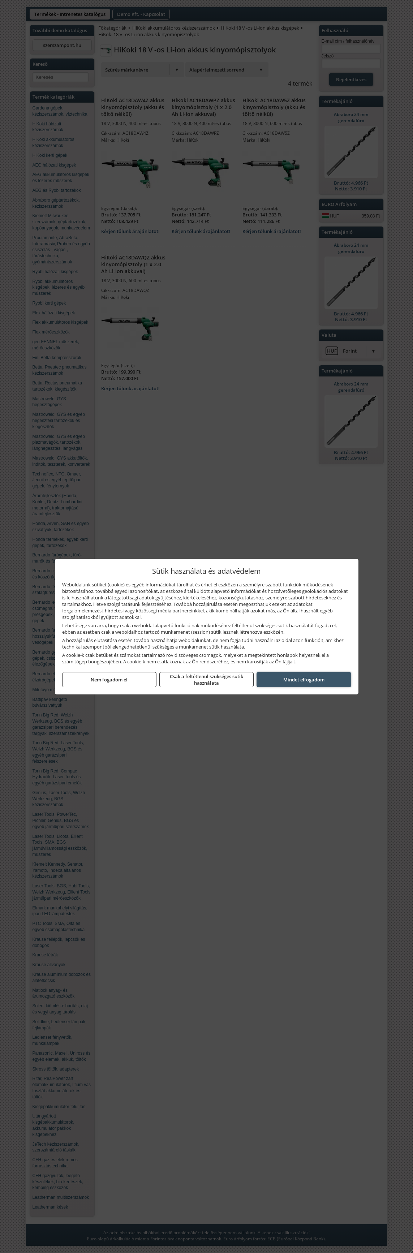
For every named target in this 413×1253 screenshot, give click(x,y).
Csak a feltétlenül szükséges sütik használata (206, 679)
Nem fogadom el (109, 679)
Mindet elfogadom (303, 679)
